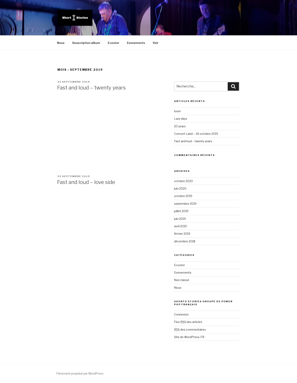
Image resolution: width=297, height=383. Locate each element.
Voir (155, 43)
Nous (60, 43)
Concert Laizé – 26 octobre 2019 (196, 133)
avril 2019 (180, 226)
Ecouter (113, 43)
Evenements (136, 43)
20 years (180, 126)
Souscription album (86, 43)
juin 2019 (180, 218)
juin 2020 (180, 188)
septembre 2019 (185, 203)
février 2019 (182, 233)
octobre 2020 (183, 181)
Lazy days (180, 118)
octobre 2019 (183, 196)
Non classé (181, 280)
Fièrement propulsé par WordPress (80, 373)
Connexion (181, 314)
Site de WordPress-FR (189, 337)
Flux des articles (188, 322)
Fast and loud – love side (86, 182)
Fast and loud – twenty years (91, 87)
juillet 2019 (181, 211)
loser (177, 111)
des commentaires (190, 329)
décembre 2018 (184, 241)
